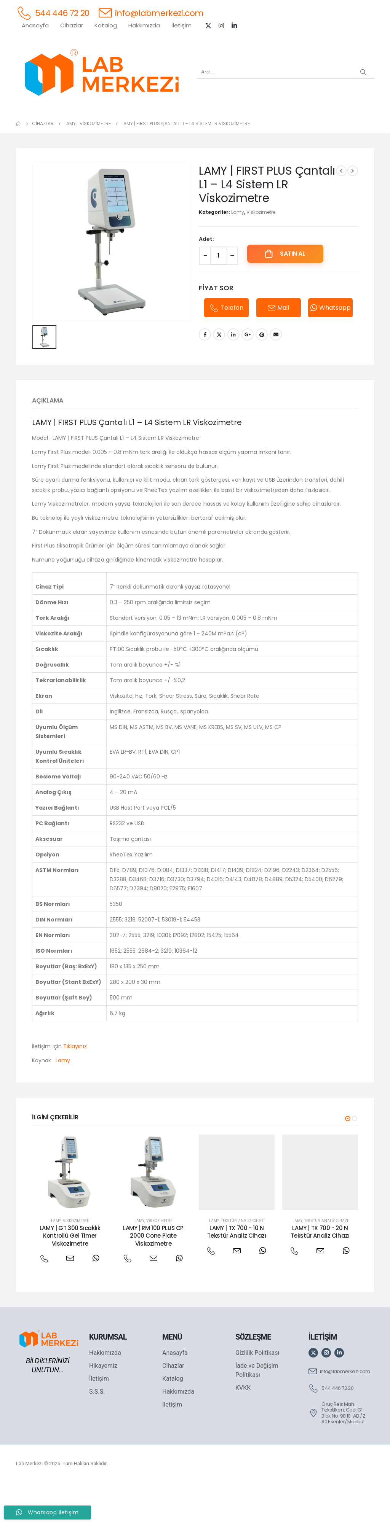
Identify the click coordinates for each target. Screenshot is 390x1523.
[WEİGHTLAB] (57, 126)
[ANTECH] (332, 126)
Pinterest (262, 374)
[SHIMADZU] (118, 126)
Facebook (205, 374)
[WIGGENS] (179, 126)
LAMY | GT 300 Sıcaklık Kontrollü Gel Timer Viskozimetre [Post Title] (70, 1275)
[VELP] (301, 126)
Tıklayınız (75, 1086)
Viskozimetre (260, 251)
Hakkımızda (144, 25)
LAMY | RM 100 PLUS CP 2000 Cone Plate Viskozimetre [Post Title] (153, 1275)
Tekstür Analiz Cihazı (243, 1260)
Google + (247, 374)
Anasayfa (35, 25)
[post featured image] (70, 1212)
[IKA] (362, 126)
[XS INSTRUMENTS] (149, 126)
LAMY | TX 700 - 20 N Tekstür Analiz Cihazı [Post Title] (320, 1271)
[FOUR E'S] (271, 126)
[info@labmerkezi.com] (151, 12)
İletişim (181, 25)
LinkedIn (233, 374)
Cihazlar (71, 25)
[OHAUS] (88, 126)
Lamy (237, 251)
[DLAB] (240, 126)
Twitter (219, 374)
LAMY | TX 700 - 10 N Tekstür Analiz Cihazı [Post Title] (236, 1271)
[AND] (210, 126)
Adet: (206, 278)
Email (276, 374)
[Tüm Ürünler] (27, 126)
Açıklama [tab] (47, 440)
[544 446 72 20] (53, 12)
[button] (347, 1158)
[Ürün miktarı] (218, 295)
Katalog (105, 25)
